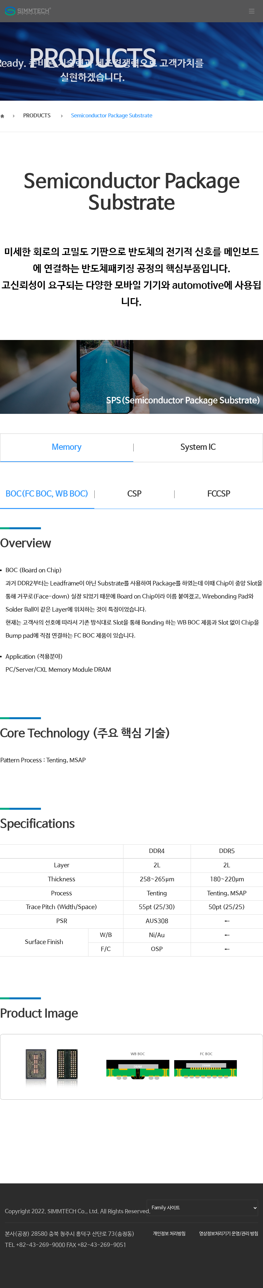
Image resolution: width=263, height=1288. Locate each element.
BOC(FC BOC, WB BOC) (47, 494)
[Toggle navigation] (251, 11)
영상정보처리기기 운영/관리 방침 (228, 1233)
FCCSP (218, 494)
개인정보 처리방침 (169, 1233)
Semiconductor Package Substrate (111, 116)
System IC (198, 447)
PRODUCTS (36, 116)
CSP (134, 494)
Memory (67, 447)
